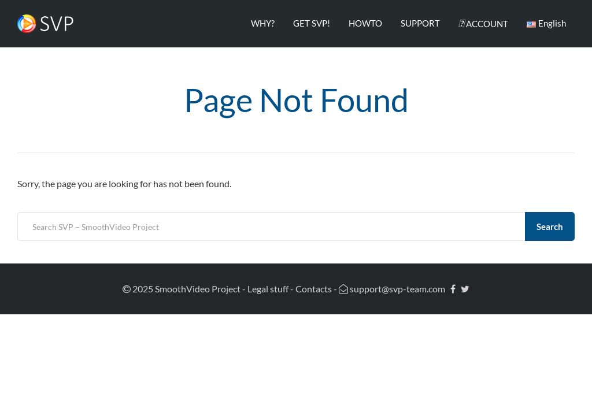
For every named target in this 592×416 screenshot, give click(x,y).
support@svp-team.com (392, 288)
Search (549, 226)
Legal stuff (267, 288)
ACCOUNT (483, 23)
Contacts (313, 288)
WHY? (263, 23)
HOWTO (365, 23)
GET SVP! (311, 23)
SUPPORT (420, 23)
